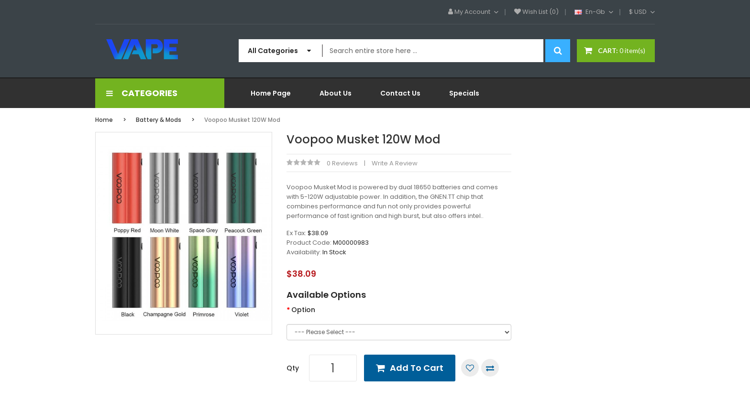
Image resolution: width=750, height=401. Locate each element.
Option (303, 309)
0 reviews (342, 163)
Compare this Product (490, 368)
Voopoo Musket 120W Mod (242, 120)
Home (104, 120)
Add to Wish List (470, 368)
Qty (293, 368)
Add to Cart (416, 368)
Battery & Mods (158, 120)
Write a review (395, 163)
